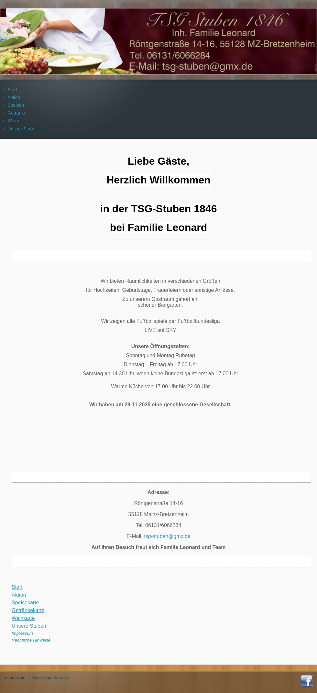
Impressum (22, 633)
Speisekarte (25, 602)
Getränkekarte (28, 610)
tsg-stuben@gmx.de (167, 536)
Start (17, 587)
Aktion (19, 595)
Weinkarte (23, 618)
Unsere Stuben (29, 626)
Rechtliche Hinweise (31, 640)
